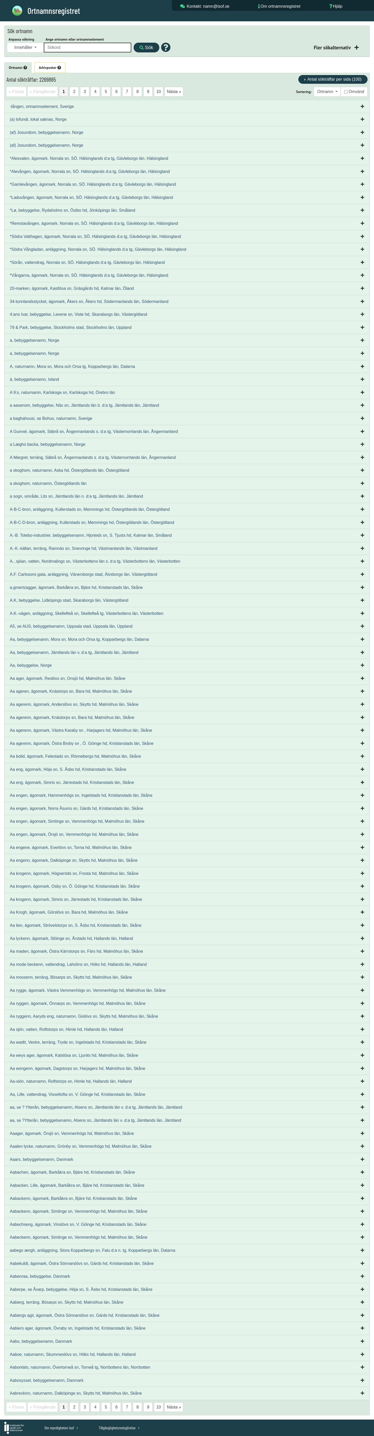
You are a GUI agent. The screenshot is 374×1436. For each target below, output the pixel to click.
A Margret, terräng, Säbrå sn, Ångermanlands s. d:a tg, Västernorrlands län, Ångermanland (93, 457)
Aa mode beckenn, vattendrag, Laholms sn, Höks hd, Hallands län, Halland (78, 964)
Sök (146, 47)
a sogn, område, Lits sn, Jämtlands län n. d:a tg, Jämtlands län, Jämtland (76, 496)
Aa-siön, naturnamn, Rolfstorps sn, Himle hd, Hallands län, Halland (71, 1081)
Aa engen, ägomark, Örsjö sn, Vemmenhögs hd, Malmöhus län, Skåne (74, 834)
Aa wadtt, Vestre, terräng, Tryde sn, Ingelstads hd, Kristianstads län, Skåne (78, 1042)
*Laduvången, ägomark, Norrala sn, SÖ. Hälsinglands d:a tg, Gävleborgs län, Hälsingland (91, 197)
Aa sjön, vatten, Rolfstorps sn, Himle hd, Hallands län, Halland (66, 1029)
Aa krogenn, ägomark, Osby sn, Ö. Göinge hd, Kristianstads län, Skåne (75, 886)
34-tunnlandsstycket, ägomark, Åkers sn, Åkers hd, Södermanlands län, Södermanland (89, 301)
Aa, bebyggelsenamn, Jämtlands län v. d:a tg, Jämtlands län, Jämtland (74, 652)
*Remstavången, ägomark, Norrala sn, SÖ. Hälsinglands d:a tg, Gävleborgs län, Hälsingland (94, 223)
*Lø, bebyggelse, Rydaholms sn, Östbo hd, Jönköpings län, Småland (72, 210)
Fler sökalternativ (333, 47)
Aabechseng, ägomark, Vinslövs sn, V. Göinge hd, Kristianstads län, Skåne (78, 1224)
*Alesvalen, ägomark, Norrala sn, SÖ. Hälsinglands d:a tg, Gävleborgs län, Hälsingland (89, 158)
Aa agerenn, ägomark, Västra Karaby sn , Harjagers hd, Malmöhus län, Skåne (81, 730)
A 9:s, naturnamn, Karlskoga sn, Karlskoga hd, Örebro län (62, 392)
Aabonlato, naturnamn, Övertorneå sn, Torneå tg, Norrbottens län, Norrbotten (80, 1367)
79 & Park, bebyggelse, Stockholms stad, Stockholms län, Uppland (71, 327)
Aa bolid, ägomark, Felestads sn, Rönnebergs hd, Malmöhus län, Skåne (75, 756)
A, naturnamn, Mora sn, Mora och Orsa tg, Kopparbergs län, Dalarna (72, 366)
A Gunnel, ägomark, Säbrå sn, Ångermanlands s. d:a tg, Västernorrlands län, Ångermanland (94, 431)
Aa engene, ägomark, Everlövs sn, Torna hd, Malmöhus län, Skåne (71, 847)
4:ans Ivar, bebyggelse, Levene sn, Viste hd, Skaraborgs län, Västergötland (78, 314)
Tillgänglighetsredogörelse (119, 1427)
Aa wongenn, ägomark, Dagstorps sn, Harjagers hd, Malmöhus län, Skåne (77, 1068)
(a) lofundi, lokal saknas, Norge (38, 119)
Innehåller (24, 47)
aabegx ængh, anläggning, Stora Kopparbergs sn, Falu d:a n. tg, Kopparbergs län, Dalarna (92, 1250)
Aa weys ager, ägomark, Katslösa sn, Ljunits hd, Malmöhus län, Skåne (74, 1055)
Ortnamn (18, 67)
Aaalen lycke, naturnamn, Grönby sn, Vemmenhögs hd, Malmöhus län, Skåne (81, 1146)
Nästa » (174, 91)
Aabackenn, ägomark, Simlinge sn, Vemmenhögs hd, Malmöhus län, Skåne (78, 1211)
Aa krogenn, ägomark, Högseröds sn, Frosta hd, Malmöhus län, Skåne (74, 873)
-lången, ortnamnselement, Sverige (42, 106)
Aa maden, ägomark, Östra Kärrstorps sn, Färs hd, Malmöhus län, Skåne (76, 951)
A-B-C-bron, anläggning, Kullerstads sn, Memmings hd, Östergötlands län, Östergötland (90, 509)
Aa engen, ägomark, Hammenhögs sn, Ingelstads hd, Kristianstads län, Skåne (81, 795)
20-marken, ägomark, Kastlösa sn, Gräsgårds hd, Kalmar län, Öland (72, 288)
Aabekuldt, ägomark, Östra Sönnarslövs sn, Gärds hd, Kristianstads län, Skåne (82, 1263)
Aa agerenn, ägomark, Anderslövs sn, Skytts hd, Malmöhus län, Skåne (74, 704)
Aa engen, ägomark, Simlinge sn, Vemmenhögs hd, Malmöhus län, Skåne (77, 821)
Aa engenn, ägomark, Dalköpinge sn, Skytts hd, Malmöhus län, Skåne (73, 860)
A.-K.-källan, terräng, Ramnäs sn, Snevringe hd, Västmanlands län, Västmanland (84, 548)
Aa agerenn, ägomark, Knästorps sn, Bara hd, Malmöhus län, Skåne (72, 717)
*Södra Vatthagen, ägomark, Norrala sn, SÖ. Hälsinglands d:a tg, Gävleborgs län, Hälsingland (95, 236)
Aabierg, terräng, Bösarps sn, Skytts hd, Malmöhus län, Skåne (66, 1302)
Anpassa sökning (21, 39)
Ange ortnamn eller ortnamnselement (75, 39)
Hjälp (337, 6)
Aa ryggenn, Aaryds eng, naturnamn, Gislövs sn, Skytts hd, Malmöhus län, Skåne (84, 1016)
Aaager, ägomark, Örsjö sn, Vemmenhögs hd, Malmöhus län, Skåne (72, 1133)
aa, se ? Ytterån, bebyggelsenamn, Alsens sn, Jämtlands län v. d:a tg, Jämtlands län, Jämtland (96, 1107)
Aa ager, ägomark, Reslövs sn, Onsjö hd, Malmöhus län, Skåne (67, 678)
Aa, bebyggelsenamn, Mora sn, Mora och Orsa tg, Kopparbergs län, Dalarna (79, 639)
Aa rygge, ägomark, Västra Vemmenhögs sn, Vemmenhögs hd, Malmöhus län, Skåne (88, 990)
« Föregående (43, 91)
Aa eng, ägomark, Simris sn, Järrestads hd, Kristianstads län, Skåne (72, 782)
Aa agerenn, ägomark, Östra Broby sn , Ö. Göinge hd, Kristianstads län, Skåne (82, 743)
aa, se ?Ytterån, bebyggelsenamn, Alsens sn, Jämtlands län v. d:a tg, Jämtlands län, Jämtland (95, 1120)
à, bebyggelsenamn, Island (34, 379)
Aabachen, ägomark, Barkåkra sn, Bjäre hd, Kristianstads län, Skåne (72, 1172)
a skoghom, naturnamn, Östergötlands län (48, 483)
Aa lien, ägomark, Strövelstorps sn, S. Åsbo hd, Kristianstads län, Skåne (75, 925)
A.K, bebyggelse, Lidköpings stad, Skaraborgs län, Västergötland (69, 600)
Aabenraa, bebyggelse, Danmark (40, 1276)
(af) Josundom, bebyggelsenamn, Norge (46, 132)
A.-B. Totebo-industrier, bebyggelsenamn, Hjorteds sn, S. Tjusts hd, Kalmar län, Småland (91, 535)
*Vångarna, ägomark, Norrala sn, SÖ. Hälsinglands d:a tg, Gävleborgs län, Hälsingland (89, 275)
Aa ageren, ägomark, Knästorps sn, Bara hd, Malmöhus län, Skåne (71, 691)
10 (158, 91)
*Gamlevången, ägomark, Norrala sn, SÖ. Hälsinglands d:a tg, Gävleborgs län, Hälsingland (93, 184)
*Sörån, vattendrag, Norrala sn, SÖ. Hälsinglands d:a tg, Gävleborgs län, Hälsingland (87, 262)
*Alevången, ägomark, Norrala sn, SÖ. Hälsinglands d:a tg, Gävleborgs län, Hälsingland (90, 171)
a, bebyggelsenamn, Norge (34, 340)
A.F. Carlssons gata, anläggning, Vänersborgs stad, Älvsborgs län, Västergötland (83, 574)
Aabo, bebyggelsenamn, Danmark (41, 1341)
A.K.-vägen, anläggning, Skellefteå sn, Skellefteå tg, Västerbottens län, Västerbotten (86, 613)
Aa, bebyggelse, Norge (31, 665)
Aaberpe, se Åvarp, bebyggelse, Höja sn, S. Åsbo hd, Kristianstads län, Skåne (81, 1289)
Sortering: (304, 91)
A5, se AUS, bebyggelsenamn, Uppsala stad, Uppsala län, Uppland (71, 626)
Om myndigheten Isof (61, 1427)
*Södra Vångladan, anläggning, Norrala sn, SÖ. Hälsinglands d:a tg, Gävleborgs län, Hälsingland (98, 249)
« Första (16, 91)
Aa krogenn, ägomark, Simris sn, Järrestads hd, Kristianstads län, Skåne (76, 899)
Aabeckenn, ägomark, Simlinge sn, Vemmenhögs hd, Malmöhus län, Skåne (78, 1237)
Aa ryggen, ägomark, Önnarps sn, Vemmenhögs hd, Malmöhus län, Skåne (77, 1003)
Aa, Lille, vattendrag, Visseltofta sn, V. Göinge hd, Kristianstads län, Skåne (77, 1094)
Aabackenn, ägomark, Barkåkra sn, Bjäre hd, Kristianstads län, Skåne (73, 1198)
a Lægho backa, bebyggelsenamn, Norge (47, 444)
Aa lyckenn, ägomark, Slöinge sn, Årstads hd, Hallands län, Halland (71, 938)
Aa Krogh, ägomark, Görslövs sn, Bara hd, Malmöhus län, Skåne (69, 912)
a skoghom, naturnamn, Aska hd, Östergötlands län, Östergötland (69, 470)
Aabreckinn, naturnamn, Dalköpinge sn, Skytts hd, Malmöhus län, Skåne (76, 1393)
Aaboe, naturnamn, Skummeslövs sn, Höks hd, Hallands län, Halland (73, 1354)
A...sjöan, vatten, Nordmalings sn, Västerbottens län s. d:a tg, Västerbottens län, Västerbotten (95, 561)
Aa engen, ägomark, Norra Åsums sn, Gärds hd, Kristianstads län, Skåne (76, 808)
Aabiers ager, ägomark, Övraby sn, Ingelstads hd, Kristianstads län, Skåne (77, 1328)
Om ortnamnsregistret (280, 6)
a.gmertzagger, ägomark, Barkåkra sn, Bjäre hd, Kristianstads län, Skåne (76, 587)
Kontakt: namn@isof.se (208, 6)
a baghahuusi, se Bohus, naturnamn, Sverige (51, 418)
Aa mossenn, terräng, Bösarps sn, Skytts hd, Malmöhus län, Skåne (71, 977)
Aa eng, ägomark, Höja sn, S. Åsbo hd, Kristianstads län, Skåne (68, 769)
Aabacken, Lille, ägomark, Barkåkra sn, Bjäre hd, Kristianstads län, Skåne (77, 1185)
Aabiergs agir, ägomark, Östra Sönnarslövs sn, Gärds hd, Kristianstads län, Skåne (85, 1315)
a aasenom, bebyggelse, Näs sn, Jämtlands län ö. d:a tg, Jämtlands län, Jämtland (84, 405)
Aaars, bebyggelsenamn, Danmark (41, 1159)
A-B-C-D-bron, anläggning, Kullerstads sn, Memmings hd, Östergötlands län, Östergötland (92, 522)
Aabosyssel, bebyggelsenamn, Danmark (46, 1380)
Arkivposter (50, 67)
